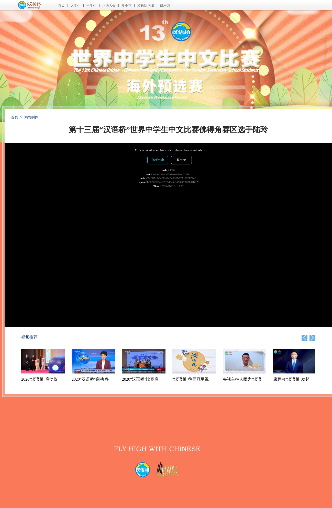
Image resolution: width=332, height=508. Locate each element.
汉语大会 (109, 5)
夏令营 (126, 5)
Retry (181, 160)
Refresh (157, 160)
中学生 (91, 5)
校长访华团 (145, 5)
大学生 (76, 5)
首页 (61, 5)
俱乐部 (165, 5)
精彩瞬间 (31, 117)
